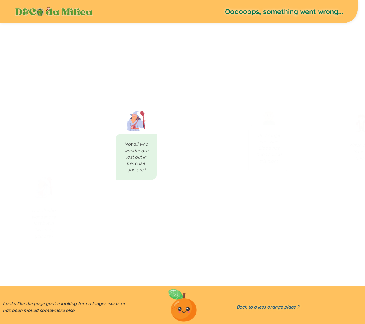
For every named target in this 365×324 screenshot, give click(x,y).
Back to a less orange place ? (267, 307)
